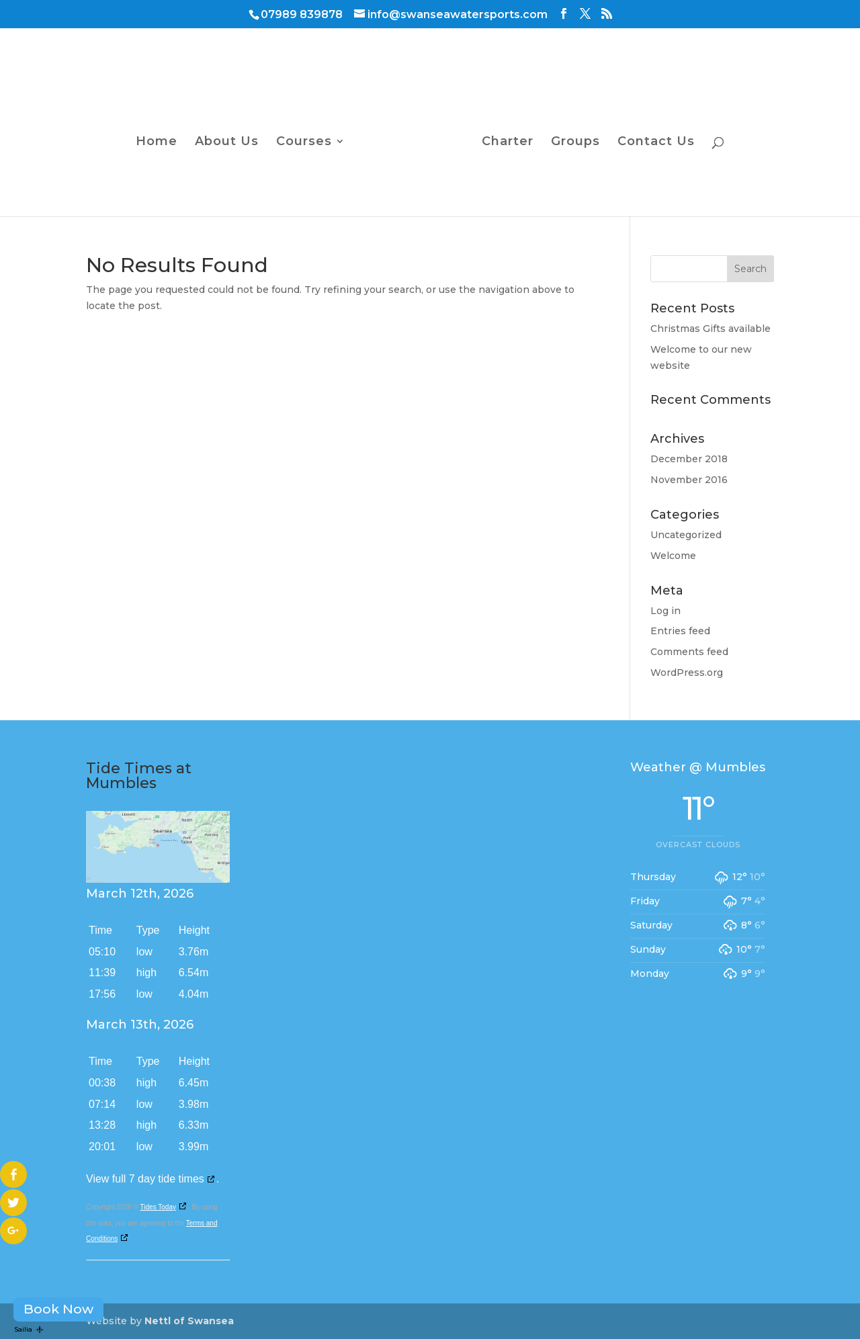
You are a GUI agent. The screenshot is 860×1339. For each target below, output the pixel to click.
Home (156, 142)
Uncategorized (686, 535)
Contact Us (656, 142)
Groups (575, 142)
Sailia (29, 1329)
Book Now (58, 1309)
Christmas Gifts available (710, 328)
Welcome (673, 556)
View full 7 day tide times (145, 1178)
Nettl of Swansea (189, 1321)
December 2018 (689, 459)
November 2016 (689, 480)
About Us (227, 142)
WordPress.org (686, 672)
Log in (665, 611)
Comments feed (689, 652)
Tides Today (158, 1207)
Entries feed (680, 631)
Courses (304, 142)
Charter (507, 142)
